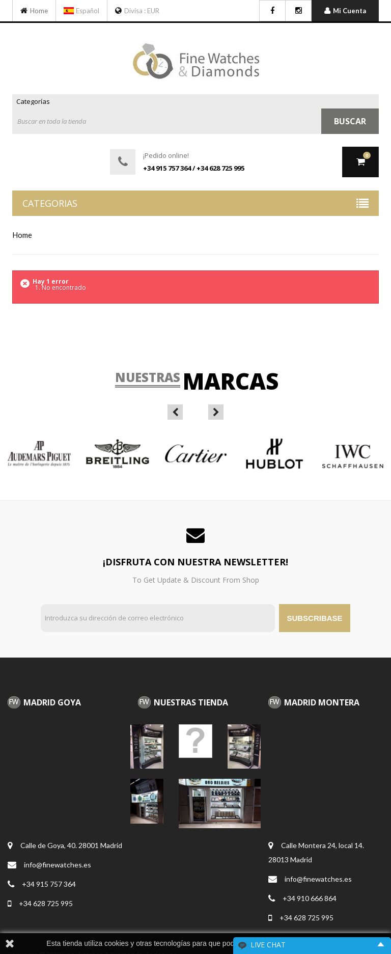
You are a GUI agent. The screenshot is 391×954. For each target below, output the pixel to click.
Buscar (350, 121)
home (22, 234)
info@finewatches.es (57, 864)
